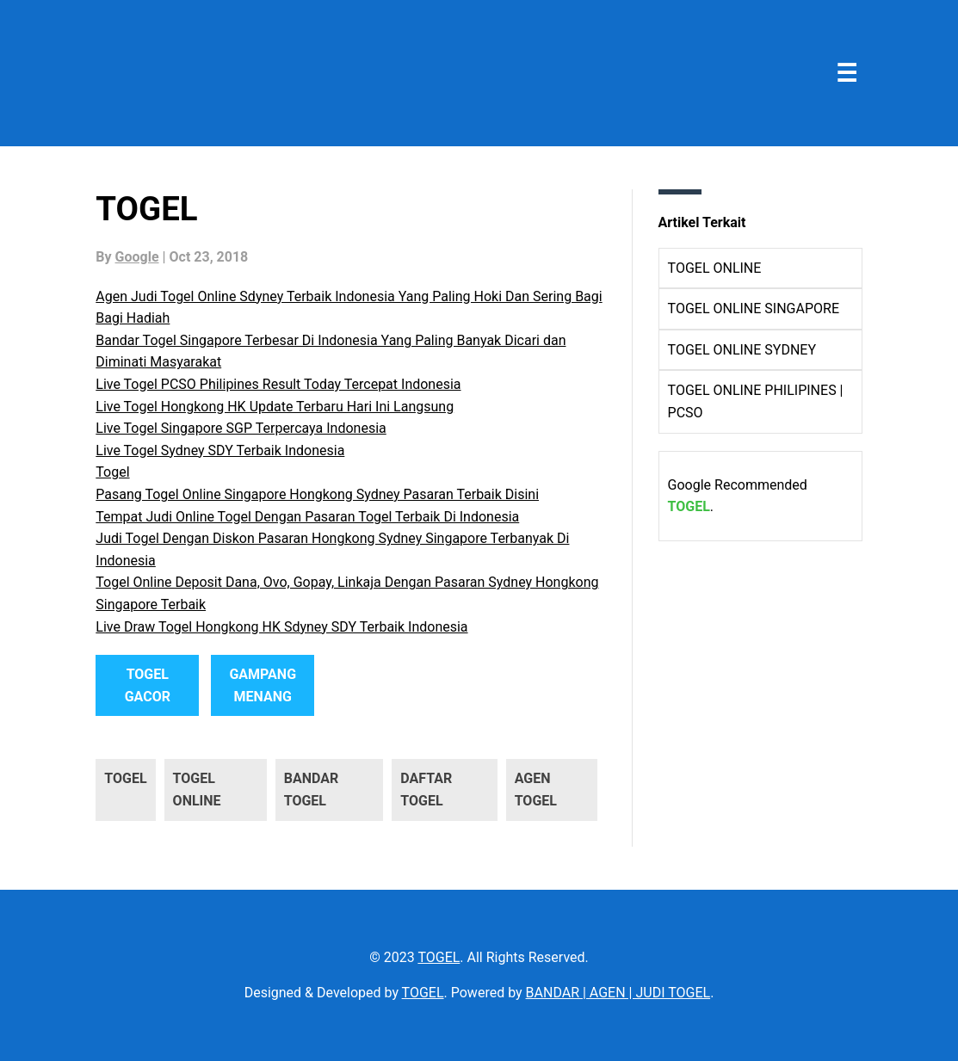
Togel (112, 472)
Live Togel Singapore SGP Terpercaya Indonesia (241, 428)
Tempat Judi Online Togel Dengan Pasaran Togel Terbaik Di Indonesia (307, 517)
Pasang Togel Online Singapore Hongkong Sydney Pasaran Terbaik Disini (317, 494)
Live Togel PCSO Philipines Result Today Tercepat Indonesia (278, 384)
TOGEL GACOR (147, 685)
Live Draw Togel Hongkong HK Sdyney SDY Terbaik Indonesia (281, 627)
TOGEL (689, 506)
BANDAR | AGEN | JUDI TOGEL (618, 992)
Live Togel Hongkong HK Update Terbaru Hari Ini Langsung (275, 406)
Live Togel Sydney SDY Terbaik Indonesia (220, 450)
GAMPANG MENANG (262, 685)
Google (137, 257)
